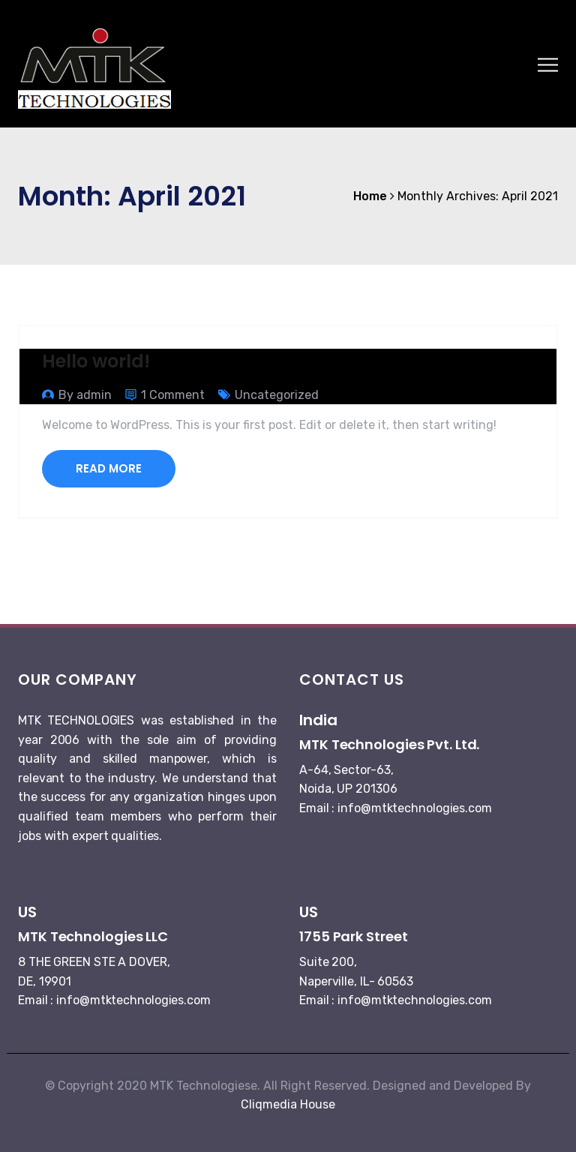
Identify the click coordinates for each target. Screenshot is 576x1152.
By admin (85, 395)
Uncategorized (277, 395)
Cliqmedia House (288, 1104)
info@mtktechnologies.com (415, 808)
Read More (109, 468)
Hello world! (96, 361)
